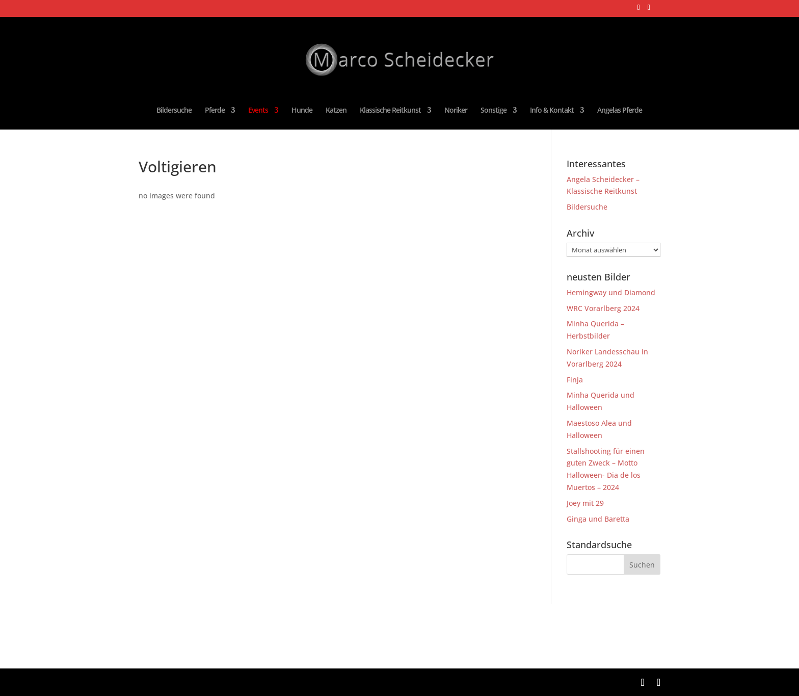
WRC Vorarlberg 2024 (603, 308)
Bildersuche (174, 111)
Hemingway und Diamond (611, 292)
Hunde (301, 111)
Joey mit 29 (585, 503)
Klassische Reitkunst (390, 111)
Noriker (455, 111)
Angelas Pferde (619, 111)
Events (258, 111)
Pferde (215, 111)
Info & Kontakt (552, 111)
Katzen (336, 111)
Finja (575, 379)
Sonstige (494, 111)
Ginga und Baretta (598, 519)
